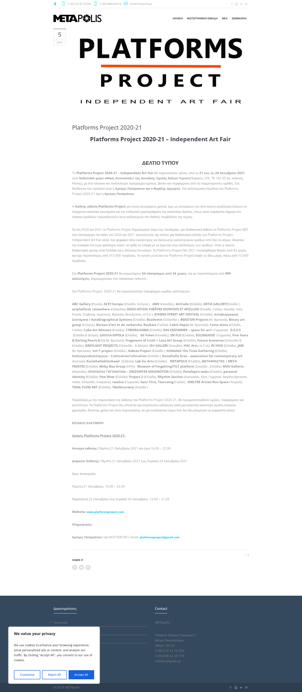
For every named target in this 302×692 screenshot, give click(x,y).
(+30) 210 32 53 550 (79, 4)
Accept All (81, 675)
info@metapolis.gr (140, 4)
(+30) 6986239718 (110, 4)
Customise (27, 675)
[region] (54, 655)
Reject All (54, 675)
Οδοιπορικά (60, 622)
